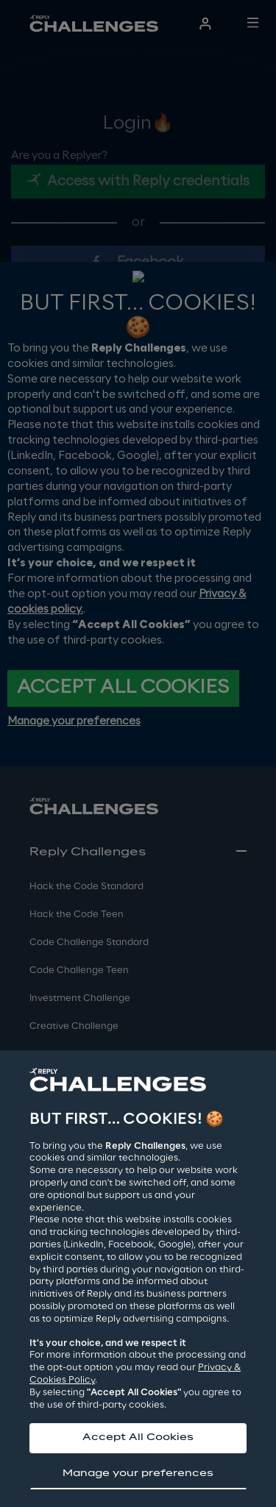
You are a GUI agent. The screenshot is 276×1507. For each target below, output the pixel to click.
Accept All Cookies (138, 1437)
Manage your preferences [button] (138, 1473)
